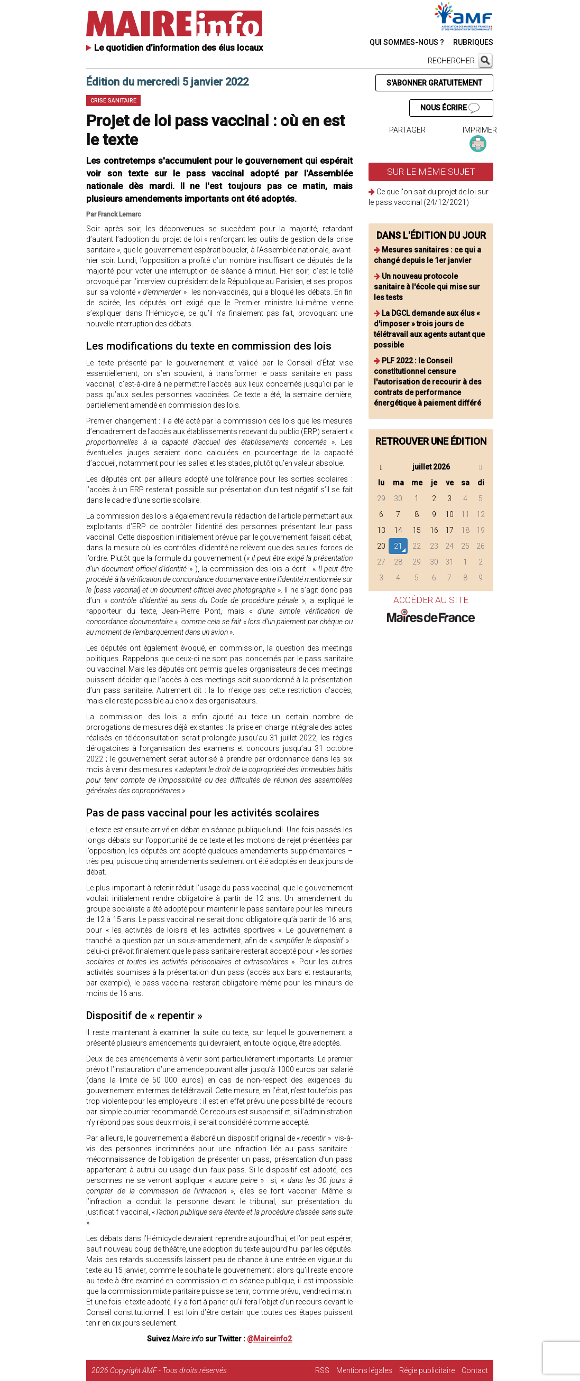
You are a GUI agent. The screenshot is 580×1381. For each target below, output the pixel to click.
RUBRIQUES (473, 42)
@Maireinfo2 (269, 1339)
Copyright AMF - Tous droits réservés (168, 1370)
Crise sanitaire (113, 100)
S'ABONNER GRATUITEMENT (434, 83)
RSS (322, 1370)
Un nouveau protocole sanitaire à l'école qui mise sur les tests (427, 287)
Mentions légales (364, 1370)
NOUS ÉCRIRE (450, 108)
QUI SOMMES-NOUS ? (407, 42)
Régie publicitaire (427, 1370)
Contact (475, 1370)
